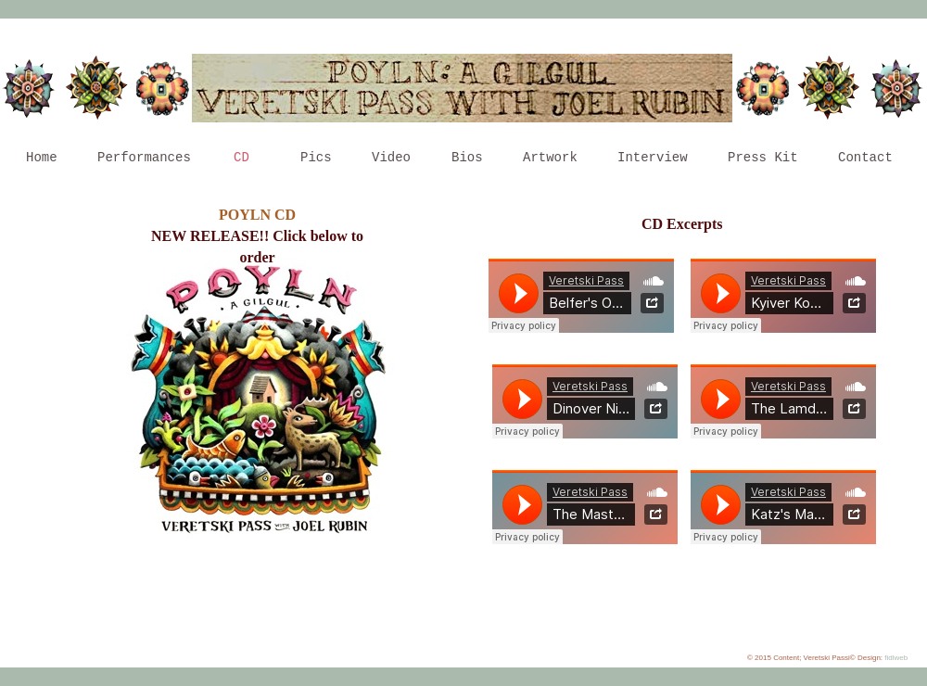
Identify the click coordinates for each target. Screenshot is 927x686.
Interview (652, 157)
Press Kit (763, 157)
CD (241, 157)
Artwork (550, 157)
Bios (467, 157)
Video (391, 157)
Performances (144, 157)
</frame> (581, 296)
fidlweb (896, 658)
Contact (865, 157)
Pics (316, 157)
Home (41, 157)
